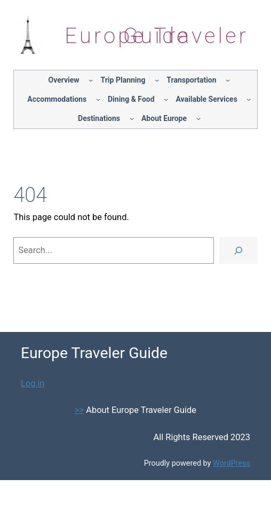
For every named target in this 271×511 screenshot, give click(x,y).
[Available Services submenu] (248, 99)
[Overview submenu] (91, 80)
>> (79, 410)
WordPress (231, 463)
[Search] (238, 250)
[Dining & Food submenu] (166, 99)
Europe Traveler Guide (157, 35)
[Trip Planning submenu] (157, 80)
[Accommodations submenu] (98, 99)
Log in (33, 383)
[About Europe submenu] (198, 118)
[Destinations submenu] (132, 118)
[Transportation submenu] (228, 80)
